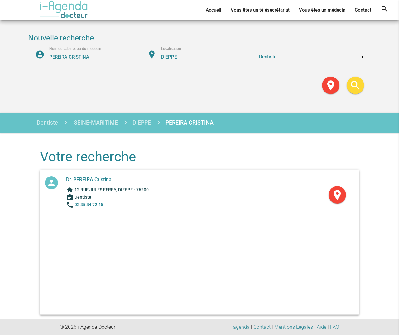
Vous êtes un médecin (322, 10)
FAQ (334, 327)
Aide (321, 327)
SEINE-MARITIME (95, 122)
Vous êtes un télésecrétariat (260, 10)
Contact (363, 10)
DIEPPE (141, 122)
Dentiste (47, 122)
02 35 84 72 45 (89, 204)
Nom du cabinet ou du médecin (75, 48)
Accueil (213, 10)
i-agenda (240, 327)
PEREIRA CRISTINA (190, 122)
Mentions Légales (293, 327)
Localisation (171, 48)
